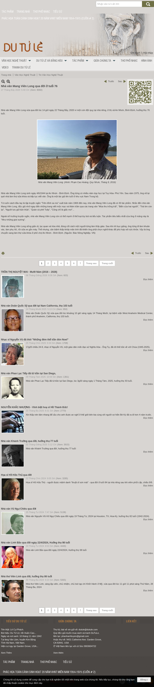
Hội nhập (148, 52)
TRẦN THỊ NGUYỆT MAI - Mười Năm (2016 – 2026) (29, 272)
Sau (120, 81)
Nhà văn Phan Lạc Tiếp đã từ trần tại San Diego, (28, 373)
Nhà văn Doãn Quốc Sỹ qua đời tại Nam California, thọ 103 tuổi (36, 305)
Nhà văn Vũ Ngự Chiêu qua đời (18, 508)
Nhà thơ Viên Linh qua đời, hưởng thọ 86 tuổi (26, 576)
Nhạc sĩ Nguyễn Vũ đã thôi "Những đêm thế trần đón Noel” (34, 339)
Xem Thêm (6, 653)
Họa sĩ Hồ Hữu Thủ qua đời (16, 475)
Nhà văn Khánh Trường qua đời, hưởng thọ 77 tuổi (29, 441)
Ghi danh (135, 52)
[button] (17, 60)
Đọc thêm (148, 279)
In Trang (3, 253)
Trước (111, 81)
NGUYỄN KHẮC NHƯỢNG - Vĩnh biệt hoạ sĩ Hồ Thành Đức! (34, 407)
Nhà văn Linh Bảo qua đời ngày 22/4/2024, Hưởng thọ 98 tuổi (35, 542)
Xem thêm (58, 653)
